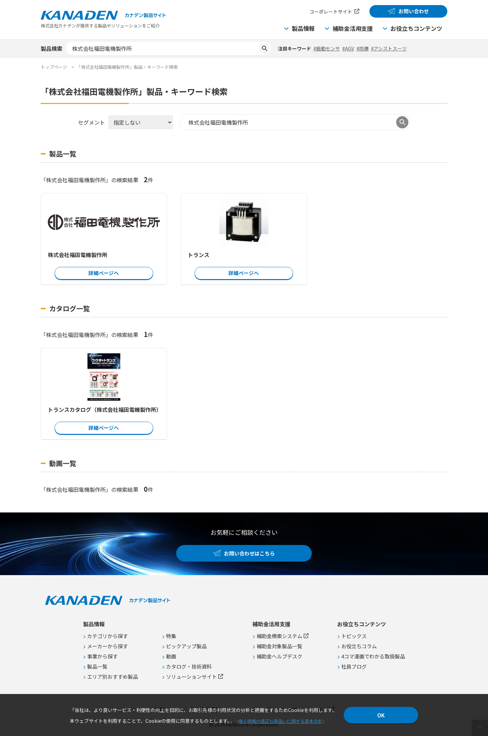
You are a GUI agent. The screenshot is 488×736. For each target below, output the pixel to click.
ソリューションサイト (191, 676)
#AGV (348, 48)
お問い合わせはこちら (249, 553)
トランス (198, 255)
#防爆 (363, 48)
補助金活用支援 (352, 28)
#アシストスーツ (389, 48)
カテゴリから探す (107, 635)
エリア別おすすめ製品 (112, 676)
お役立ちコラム (359, 646)
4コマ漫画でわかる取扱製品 (373, 656)
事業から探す (102, 656)
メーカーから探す (107, 646)
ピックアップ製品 (186, 646)
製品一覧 (97, 666)
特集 (171, 635)
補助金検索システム (279, 635)
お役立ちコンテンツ (416, 28)
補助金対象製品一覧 (279, 646)
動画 (171, 656)
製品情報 (303, 28)
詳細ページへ (103, 272)
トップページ (54, 67)
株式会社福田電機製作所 (77, 255)
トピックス (354, 635)
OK (381, 715)
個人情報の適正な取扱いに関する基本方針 (280, 721)
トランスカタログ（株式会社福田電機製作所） (104, 409)
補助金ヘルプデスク (279, 656)
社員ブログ (354, 666)
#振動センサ (326, 48)
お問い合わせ (414, 11)
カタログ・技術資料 (189, 666)
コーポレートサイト (330, 11)
